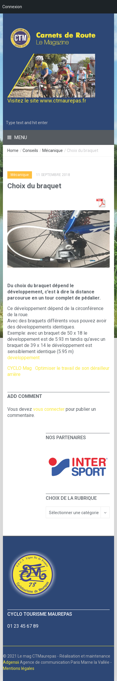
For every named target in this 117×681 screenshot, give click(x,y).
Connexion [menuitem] (12, 6)
